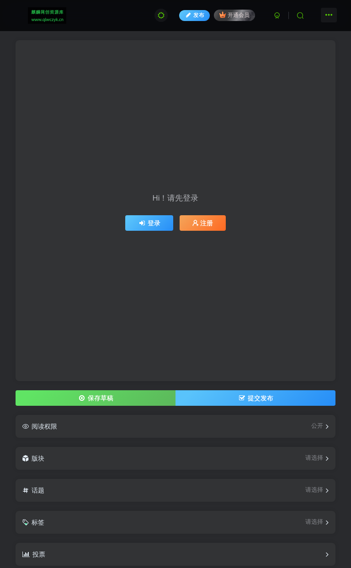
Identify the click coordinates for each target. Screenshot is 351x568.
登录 (149, 223)
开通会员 (234, 14)
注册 (202, 223)
